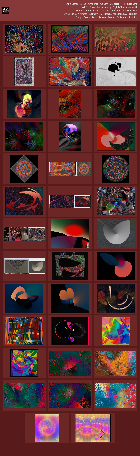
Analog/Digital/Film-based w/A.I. (120, 7)
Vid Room (93, 14)
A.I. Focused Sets (129, 3)
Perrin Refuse (99, 17)
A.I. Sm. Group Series (92, 7)
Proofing (133, 17)
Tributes (133, 14)
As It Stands (72, 3)
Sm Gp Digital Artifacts (75, 14)
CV (101, 14)
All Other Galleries (109, 3)
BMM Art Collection (117, 17)
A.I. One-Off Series (89, 3)
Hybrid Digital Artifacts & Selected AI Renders (99, 10)
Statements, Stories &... (115, 14)
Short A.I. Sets (130, 10)
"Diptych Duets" (82, 17)
